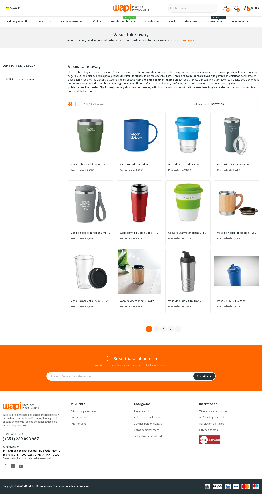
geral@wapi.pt (11, 446)
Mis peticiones (79, 417)
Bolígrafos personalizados (149, 436)
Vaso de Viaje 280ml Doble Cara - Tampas (188, 301)
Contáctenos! (14, 434)
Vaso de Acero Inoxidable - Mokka (236, 232)
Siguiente (178, 329)
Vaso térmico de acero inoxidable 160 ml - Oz (236, 164)
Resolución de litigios (211, 423)
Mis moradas (78, 423)
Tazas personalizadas (146, 430)
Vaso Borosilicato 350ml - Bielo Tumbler (90, 301)
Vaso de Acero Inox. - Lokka (137, 301)
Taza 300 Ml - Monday (134, 164)
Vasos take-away (19, 66)
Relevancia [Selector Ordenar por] (233, 104)
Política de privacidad (211, 417)
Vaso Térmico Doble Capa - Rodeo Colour (139, 232)
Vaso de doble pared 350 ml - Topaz (90, 232)
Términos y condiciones (213, 411)
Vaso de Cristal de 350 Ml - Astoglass (188, 164)
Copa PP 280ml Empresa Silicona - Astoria (188, 232)
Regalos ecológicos (145, 411)
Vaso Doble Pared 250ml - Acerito (90, 164)
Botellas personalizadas (148, 423)
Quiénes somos (208, 430)
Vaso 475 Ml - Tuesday (231, 301)
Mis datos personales (83, 411)
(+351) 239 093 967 (21, 439)
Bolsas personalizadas (147, 417)
